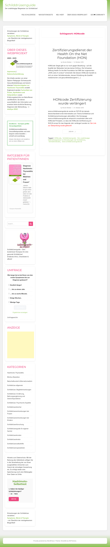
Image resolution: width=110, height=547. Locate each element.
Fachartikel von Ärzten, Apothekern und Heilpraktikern (19, 92)
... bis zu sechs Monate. (19, 294)
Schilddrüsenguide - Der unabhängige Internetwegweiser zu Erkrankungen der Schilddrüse (69, 139)
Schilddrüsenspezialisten (16, 448)
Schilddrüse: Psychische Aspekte (19, 403)
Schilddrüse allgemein (15, 385)
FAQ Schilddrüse (28, 15)
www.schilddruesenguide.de (72, 141)
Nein (15, 494)
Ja (10, 494)
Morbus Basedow (13, 377)
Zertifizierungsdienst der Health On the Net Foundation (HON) (72, 54)
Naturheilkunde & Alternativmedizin (19, 381)
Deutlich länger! (16, 285)
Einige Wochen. (15, 298)
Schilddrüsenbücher (14, 407)
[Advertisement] (20, 345)
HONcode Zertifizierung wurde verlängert (72, 101)
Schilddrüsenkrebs (13, 439)
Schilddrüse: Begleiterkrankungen (19, 390)
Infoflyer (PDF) (12, 109)
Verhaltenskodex (54, 141)
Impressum (11, 71)
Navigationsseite (46, 15)
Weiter (13, 499)
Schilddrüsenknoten (14, 435)
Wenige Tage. (15, 302)
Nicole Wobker (67, 62)
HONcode (57, 138)
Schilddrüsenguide (20, 5)
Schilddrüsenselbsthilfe (15, 444)
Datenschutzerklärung (15, 74)
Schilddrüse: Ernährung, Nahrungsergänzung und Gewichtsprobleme (16, 396)
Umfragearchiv (12, 317)
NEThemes (72, 541)
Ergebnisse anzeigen (20, 312)
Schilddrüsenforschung (15, 424)
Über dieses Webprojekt (77, 15)
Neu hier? (60, 15)
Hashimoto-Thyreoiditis (15, 373)
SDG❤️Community (98, 15)
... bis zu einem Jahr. (17, 289)
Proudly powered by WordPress (43, 541)
